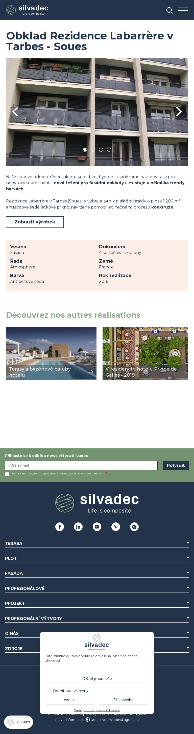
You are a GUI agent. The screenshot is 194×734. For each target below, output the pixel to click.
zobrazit (14, 329)
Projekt (15, 603)
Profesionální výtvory (33, 618)
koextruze (162, 207)
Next (179, 111)
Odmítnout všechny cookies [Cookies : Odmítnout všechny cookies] (70, 695)
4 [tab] (109, 150)
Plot (11, 558)
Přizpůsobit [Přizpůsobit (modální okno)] (123, 700)
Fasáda (14, 573)
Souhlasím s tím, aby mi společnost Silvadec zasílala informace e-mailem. (58, 473)
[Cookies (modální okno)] (19, 723)
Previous (15, 111)
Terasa (13, 543)
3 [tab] (101, 150)
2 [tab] (93, 150)
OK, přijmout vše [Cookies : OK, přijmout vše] (97, 678)
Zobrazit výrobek (34, 222)
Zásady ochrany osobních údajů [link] (97, 710)
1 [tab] (85, 150)
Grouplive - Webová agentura (114, 720)
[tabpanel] (97, 112)
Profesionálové (24, 588)
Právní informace (69, 720)
